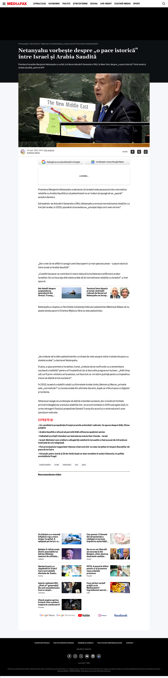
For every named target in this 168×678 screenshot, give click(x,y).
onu (76, 465)
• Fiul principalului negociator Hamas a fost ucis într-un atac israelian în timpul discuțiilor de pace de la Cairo (84, 448)
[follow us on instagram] (102, 615)
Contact (129, 643)
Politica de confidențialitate (110, 643)
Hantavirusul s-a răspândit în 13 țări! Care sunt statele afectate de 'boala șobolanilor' (47, 569)
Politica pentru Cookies (63, 643)
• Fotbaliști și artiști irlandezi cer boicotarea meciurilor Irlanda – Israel (73, 436)
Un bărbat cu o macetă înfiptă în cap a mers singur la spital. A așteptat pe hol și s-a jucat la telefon (49, 538)
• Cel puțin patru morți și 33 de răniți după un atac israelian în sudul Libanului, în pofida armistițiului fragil (81, 455)
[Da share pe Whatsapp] (146, 152)
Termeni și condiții (86, 643)
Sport (136, 4)
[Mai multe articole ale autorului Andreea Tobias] (23, 151)
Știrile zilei (39, 4)
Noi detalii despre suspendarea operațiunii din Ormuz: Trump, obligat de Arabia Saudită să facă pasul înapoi (48, 292)
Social (94, 4)
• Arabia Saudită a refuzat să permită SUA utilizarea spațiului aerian (71, 432)
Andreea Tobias (33, 153)
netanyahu (67, 465)
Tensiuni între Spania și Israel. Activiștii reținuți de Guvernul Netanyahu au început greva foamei (98, 292)
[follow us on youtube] (84, 615)
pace (84, 465)
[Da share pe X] (139, 152)
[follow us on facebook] (121, 615)
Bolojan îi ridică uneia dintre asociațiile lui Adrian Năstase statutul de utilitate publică (48, 552)
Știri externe (80, 4)
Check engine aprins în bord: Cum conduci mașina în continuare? (49, 602)
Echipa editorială (42, 643)
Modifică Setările (84, 649)
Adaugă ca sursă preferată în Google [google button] (61, 162)
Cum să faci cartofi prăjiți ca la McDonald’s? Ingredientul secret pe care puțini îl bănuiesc (98, 586)
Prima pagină (23, 44)
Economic (54, 4)
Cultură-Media (122, 4)
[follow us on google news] (47, 615)
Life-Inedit (106, 4)
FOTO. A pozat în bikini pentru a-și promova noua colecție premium (98, 569)
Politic (66, 4)
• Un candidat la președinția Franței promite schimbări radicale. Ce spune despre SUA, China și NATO (84, 426)
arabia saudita (45, 465)
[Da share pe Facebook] (133, 152)
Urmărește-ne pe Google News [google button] (107, 162)
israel (56, 465)
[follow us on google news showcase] (65, 615)
